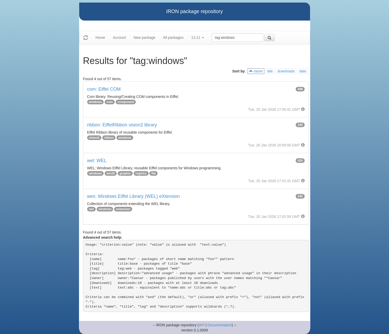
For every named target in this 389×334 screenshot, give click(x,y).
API (202, 325)
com (109, 102)
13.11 (197, 37)
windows (95, 102)
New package (144, 37)
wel (91, 209)
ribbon (109, 138)
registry (141, 173)
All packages (173, 37)
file (153, 173)
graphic (125, 173)
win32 (110, 173)
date (302, 71)
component (125, 102)
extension (123, 209)
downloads (286, 71)
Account (119, 37)
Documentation (219, 325)
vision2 (94, 138)
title (270, 71)
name (256, 71)
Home (100, 37)
